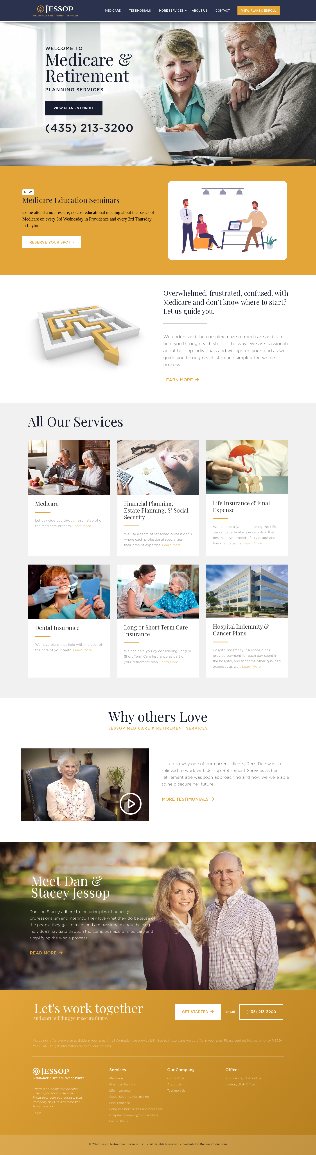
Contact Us (175, 1078)
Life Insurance (120, 1090)
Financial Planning (122, 1084)
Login (37, 1112)
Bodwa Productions (213, 1144)
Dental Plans (118, 1121)
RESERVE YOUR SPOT (51, 242)
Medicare (116, 1078)
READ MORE (46, 953)
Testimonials (176, 1090)
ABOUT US (199, 10)
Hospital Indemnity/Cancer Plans (133, 1115)
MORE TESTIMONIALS (188, 799)
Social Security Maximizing (129, 1096)
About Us (174, 1084)
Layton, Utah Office (240, 1084)
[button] (171, 10)
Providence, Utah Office (243, 1078)
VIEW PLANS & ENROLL (258, 10)
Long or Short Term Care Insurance (136, 1108)
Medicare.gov (257, 1040)
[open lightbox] (85, 784)
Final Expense (119, 1102)
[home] (55, 11)
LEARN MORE (181, 380)
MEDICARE (113, 10)
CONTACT (222, 10)
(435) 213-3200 (261, 1012)
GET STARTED (198, 1012)
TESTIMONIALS (140, 10)
